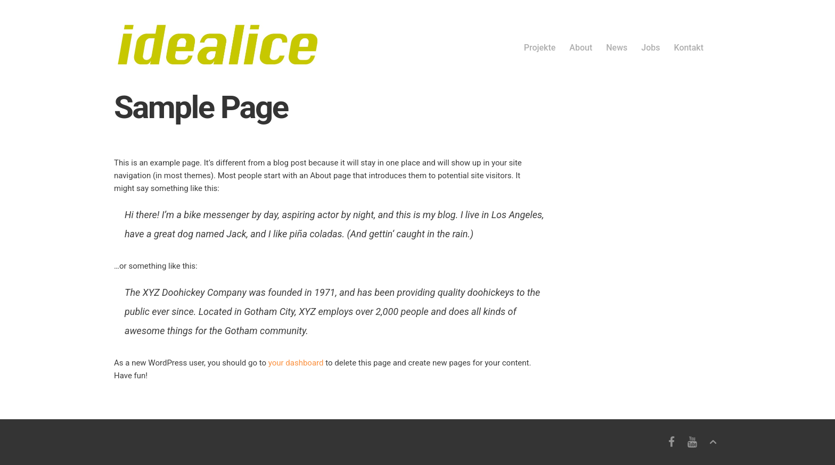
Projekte (540, 48)
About (580, 48)
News (616, 48)
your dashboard (296, 363)
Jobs (650, 48)
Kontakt (688, 48)
